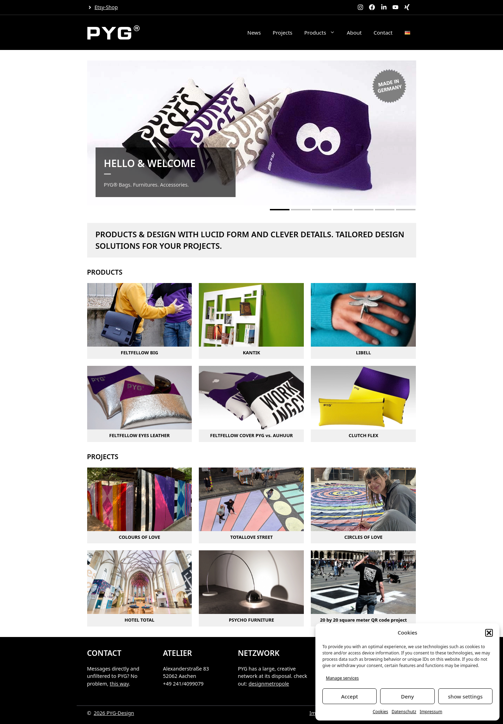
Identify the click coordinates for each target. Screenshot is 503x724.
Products (322, 32)
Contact (382, 32)
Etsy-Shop (106, 7)
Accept (349, 696)
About (354, 32)
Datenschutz (404, 712)
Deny (407, 696)
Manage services (342, 678)
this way (119, 683)
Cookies (380, 712)
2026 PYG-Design (114, 713)
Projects (282, 32)
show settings (465, 696)
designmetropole (269, 683)
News (254, 32)
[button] (488, 632)
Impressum (431, 712)
